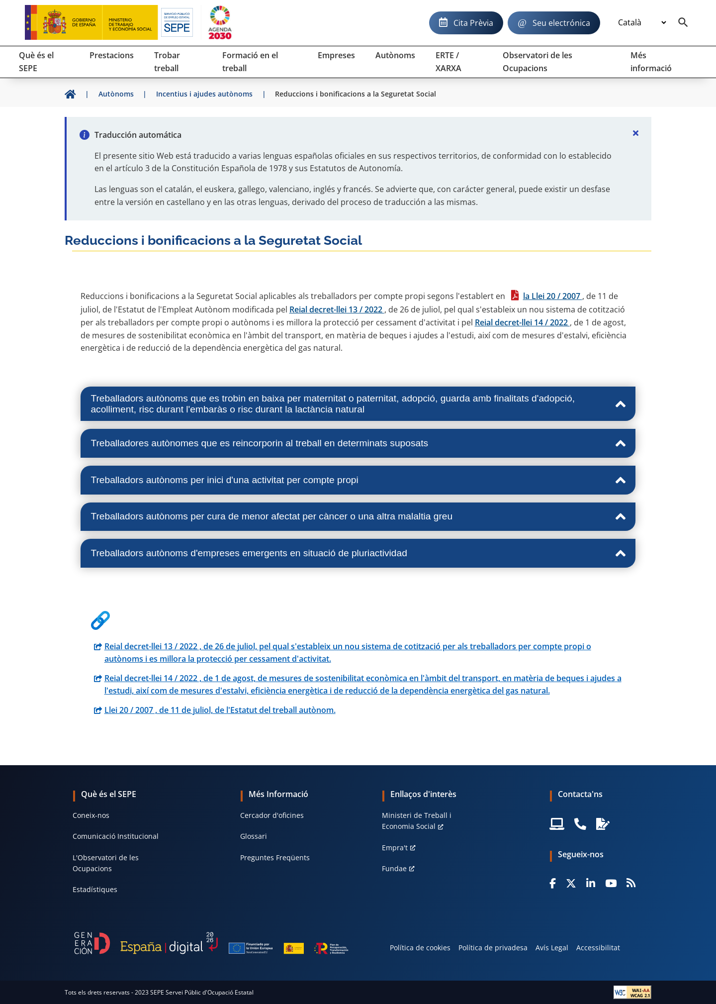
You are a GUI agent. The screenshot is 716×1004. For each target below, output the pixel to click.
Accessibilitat (598, 947)
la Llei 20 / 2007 (552, 296)
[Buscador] (683, 23)
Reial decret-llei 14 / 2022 (522, 322)
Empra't (395, 847)
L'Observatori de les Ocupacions (106, 863)
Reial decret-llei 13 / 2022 (336, 309)
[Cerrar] (635, 133)
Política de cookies (420, 947)
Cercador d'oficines (272, 815)
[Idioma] (642, 23)
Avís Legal (552, 947)
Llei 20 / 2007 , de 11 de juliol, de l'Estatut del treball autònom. (220, 709)
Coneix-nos (91, 815)
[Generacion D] (211, 943)
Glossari (253, 836)
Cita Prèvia (473, 22)
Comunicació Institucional (116, 836)
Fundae (394, 868)
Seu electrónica (561, 22)
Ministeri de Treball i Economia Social (416, 820)
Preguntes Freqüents (275, 857)
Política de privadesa (493, 947)
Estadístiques (95, 889)
